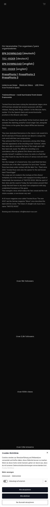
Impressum (6, 476)
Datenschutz (16, 476)
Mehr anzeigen (8, 472)
